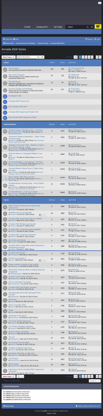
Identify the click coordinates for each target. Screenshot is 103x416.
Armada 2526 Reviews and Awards (22, 224)
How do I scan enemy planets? (21, 277)
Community (42, 27)
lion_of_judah (75, 69)
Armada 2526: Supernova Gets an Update (25, 219)
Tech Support (14, 68)
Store (27, 27)
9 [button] (97, 57)
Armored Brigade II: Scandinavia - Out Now (26, 162)
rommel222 (14, 254)
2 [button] (82, 57)
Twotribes (74, 240)
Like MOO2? (14, 359)
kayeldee (73, 76)
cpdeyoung (74, 258)
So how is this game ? (17, 258)
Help (70, 27)
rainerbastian (75, 145)
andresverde (75, 168)
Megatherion (15, 278)
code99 (13, 373)
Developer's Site (15, 96)
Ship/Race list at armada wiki (20, 213)
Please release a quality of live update (23, 264)
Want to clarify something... (19, 332)
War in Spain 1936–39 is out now (21, 177)
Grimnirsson (15, 317)
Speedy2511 (15, 339)
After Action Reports (16, 75)
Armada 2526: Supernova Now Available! (25, 229)
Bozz (12, 260)
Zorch (72, 212)
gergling (13, 328)
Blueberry (74, 299)
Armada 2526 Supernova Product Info (23, 112)
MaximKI (73, 176)
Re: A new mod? (74, 88)
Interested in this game (17, 316)
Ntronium (14, 242)
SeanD (13, 209)
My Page (58, 27)
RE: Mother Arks (74, 74)
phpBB (45, 411)
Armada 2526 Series (14, 49)
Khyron (13, 323)
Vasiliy (13, 289)
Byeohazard (15, 296)
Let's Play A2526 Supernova (20, 321)
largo (12, 301)
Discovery (12, 300)
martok (73, 224)
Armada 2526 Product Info (19, 101)
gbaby (73, 191)
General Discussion (15, 133)
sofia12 (13, 157)
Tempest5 (74, 183)
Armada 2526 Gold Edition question (22, 287)
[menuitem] (16, 39)
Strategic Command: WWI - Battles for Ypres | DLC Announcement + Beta (27, 146)
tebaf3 (13, 140)
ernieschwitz (75, 90)
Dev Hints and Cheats (17, 240)
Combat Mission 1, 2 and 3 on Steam (23, 192)
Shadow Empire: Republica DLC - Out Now (25, 130)
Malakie (13, 333)
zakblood (73, 205)
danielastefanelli (16, 132)
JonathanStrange (76, 337)
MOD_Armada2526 (16, 52)
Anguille (73, 282)
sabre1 (13, 344)
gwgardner (14, 355)
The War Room (15, 82)
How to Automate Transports (20, 282)
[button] (76, 57)
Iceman (73, 276)
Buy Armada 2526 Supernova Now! (22, 117)
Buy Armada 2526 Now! (18, 107)
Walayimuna (15, 266)
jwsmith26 (74, 153)
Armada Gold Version (17, 253)
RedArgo (73, 245)
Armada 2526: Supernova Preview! (22, 235)
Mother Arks (72, 81)
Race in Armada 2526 (17, 305)
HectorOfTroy (15, 360)
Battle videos (14, 364)
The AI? (12, 337)
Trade (11, 310)
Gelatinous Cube (76, 353)
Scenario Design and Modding (20, 89)
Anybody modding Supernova (20, 348)
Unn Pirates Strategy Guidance (21, 326)
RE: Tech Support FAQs (76, 68)
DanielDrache (15, 284)
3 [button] (86, 57)
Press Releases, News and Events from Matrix (26, 149)
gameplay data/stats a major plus (22, 353)
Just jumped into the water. (19, 342)
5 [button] (92, 57)
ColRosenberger (16, 273)
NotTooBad (14, 149)
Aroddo (13, 214)
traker (12, 349)
